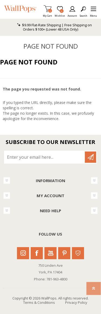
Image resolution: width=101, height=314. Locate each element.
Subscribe (90, 157)
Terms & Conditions (39, 302)
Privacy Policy (76, 302)
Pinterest (64, 253)
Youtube (50, 253)
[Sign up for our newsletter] (45, 157)
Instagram (23, 253)
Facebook (37, 253)
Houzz (78, 253)
